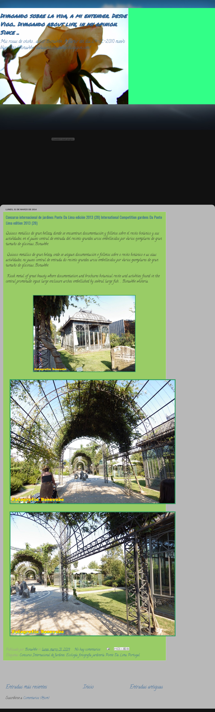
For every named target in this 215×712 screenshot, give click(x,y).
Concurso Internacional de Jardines (42, 655)
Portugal (134, 655)
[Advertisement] (148, 152)
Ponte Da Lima (116, 655)
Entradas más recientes (26, 687)
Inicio (88, 687)
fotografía (85, 655)
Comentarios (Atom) (36, 698)
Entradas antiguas (146, 687)
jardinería (98, 655)
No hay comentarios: (88, 649)
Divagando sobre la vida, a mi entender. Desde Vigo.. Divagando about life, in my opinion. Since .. (63, 24)
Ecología (71, 655)
